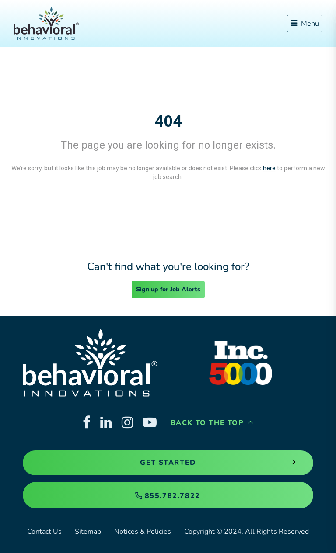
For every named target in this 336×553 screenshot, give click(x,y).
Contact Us (44, 531)
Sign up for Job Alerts (168, 289)
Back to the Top (212, 423)
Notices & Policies (142, 531)
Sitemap (88, 531)
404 (168, 121)
